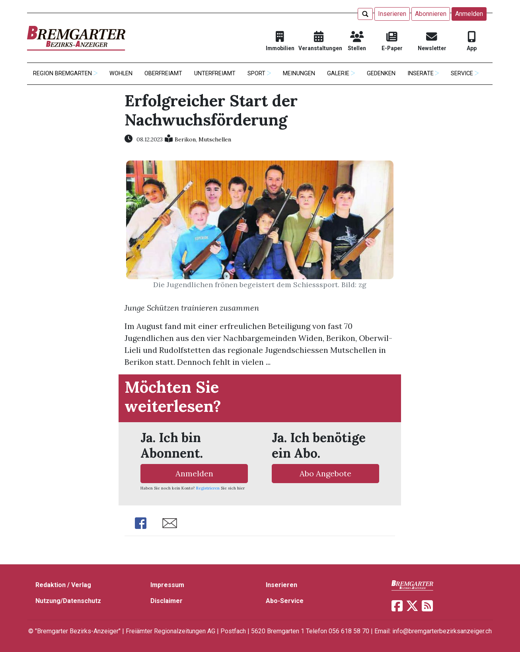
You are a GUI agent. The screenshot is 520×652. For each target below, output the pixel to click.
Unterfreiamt (215, 73)
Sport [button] (256, 73)
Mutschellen (215, 139)
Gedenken (381, 73)
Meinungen (299, 73)
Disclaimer (166, 601)
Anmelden (469, 14)
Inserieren (392, 14)
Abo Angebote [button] (325, 473)
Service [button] (462, 73)
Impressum (167, 585)
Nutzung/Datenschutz (68, 601)
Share (140, 523)
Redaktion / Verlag (63, 585)
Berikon (185, 139)
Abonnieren (430, 14)
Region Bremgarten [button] (62, 73)
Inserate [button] (420, 73)
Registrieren (208, 488)
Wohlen (120, 73)
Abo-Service (285, 601)
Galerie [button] (338, 73)
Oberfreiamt (163, 73)
